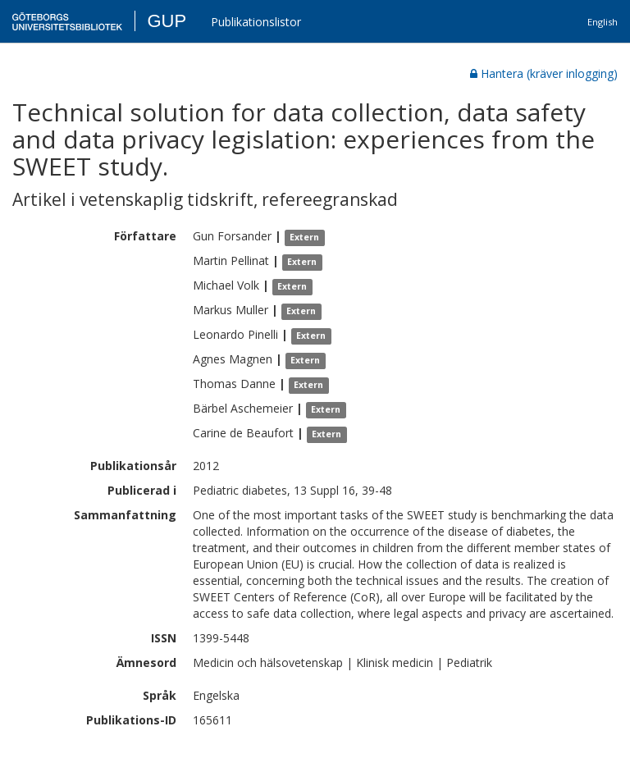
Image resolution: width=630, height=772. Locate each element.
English (602, 22)
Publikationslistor (256, 22)
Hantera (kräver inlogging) (544, 73)
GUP (166, 21)
